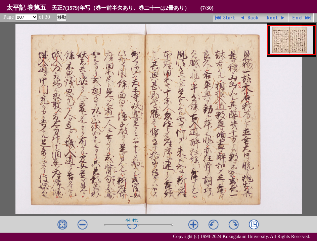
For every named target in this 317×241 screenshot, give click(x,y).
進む (275, 17)
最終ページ (301, 17)
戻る (250, 17)
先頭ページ (225, 17)
